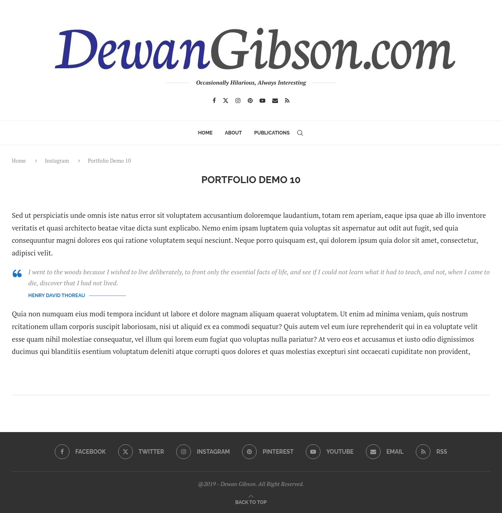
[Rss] (287, 100)
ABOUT (233, 133)
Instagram (57, 160)
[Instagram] (237, 100)
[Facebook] (214, 100)
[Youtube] (262, 100)
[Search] (300, 133)
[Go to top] (251, 501)
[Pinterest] (250, 100)
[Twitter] (226, 100)
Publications (272, 133)
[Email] (275, 100)
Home (205, 133)
